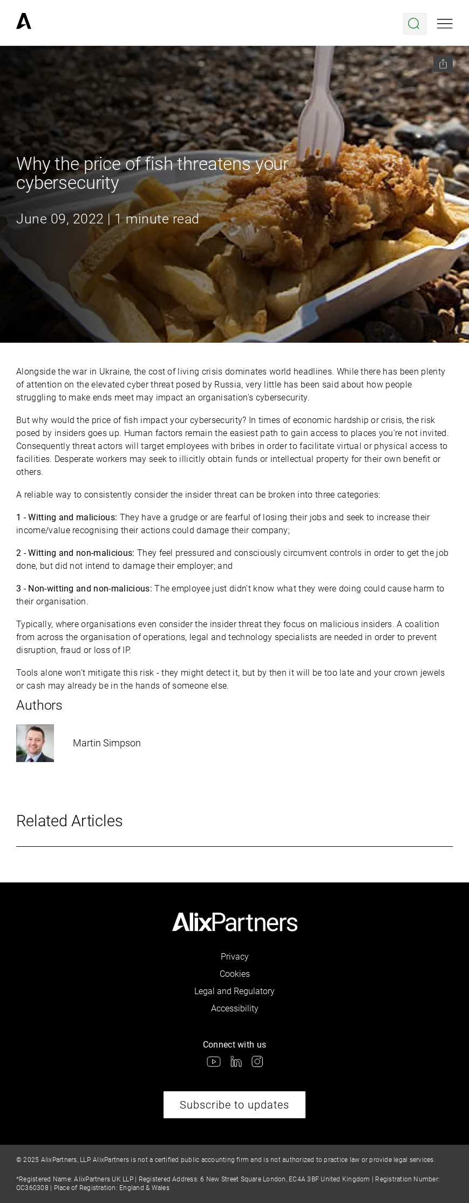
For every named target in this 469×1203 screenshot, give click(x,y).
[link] (23, 24)
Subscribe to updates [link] (234, 1104)
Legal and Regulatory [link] (234, 991)
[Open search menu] (414, 24)
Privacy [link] (235, 956)
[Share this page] (443, 64)
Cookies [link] (235, 974)
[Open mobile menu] (445, 24)
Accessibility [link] (235, 1008)
